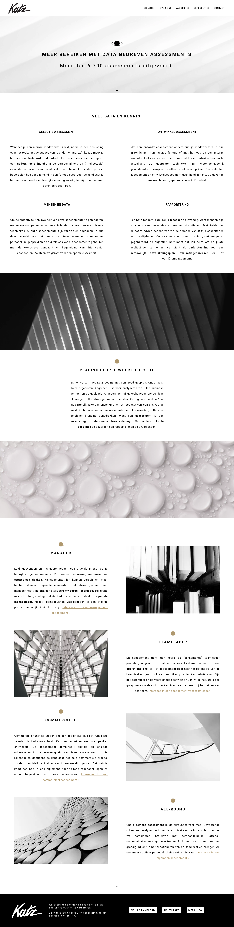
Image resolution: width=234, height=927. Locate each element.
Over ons (166, 8)
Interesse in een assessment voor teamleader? (180, 690)
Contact (219, 8)
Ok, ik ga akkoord (143, 910)
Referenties (202, 8)
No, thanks (172, 910)
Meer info (195, 910)
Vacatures (183, 8)
